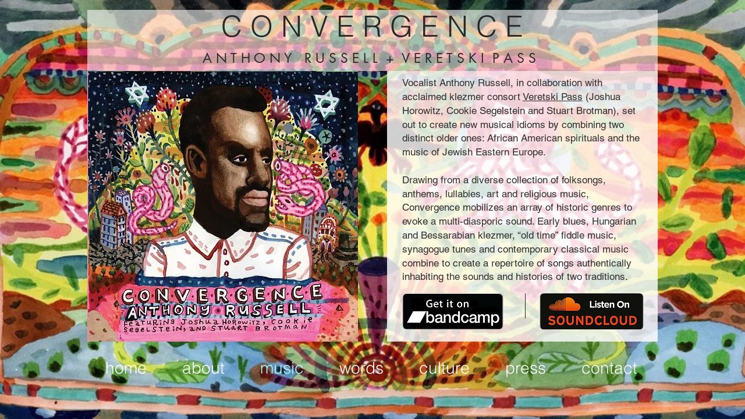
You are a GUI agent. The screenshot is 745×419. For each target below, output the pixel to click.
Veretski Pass (553, 96)
